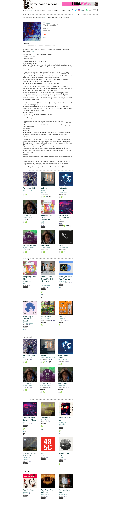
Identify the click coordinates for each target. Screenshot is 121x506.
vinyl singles (55, 17)
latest (24, 17)
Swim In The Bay (29, 246)
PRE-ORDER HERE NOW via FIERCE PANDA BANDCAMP (39, 46)
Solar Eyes (62, 281)
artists (37, 10)
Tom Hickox (45, 494)
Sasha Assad (27, 217)
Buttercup (62, 246)
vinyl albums (48, 17)
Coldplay (46, 23)
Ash (60, 220)
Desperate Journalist (47, 357)
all (63, 17)
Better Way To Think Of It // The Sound (29, 319)
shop (30, 10)
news (43, 10)
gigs (49, 10)
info (69, 10)
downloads (29, 17)
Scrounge (62, 319)
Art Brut (43, 222)
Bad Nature (45, 246)
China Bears (63, 192)
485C (42, 455)
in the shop (26, 14)
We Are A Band (46, 317)
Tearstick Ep (27, 215)
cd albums (35, 17)
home (24, 10)
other (60, 17)
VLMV (61, 457)
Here (32, 51)
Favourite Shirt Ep (29, 188)
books (56, 10)
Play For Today (28, 490)
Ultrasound (26, 492)
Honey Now (45, 418)
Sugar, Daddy (64, 317)
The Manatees (64, 248)
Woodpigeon (63, 494)
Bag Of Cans (27, 190)
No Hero (44, 188)
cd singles (41, 17)
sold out (67, 17)
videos (63, 10)
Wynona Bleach (28, 248)
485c (42, 453)
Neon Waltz (45, 420)
